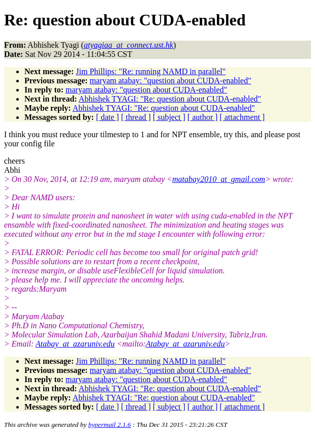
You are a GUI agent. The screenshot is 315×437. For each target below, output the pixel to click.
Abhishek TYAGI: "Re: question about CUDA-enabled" (170, 99)
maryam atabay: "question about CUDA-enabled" (170, 80)
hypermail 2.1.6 (109, 424)
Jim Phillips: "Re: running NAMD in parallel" (151, 71)
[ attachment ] (242, 117)
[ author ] (202, 117)
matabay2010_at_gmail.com (218, 179)
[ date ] (107, 117)
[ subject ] (169, 117)
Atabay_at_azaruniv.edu (75, 343)
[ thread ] (136, 117)
